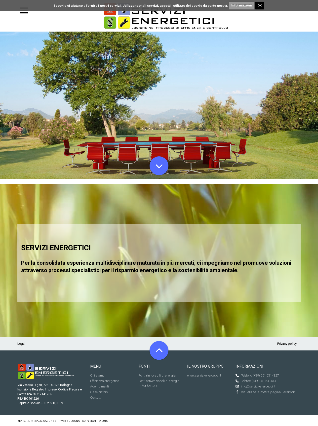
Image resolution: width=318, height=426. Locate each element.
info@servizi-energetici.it (258, 386)
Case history (99, 392)
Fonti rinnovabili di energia (157, 375)
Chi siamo (97, 375)
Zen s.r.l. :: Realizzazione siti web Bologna (48, 421)
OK (259, 5)
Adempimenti (99, 386)
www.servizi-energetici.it (204, 375)
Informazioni (241, 5)
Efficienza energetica (104, 381)
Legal (21, 343)
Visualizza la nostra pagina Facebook (268, 392)
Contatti (95, 397)
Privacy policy (287, 343)
